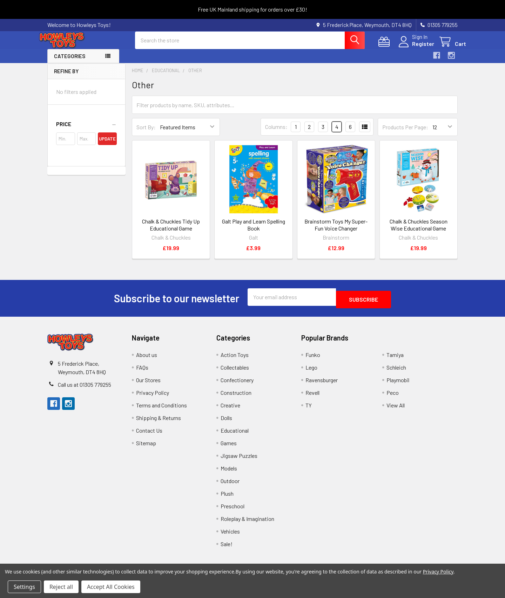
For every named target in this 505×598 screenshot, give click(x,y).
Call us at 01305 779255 (84, 388)
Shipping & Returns (158, 421)
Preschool (232, 510)
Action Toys (235, 358)
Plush (227, 497)
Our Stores (148, 383)
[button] (86, 130)
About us (146, 358)
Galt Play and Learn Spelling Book (253, 231)
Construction (236, 396)
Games (229, 447)
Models (229, 472)
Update (107, 145)
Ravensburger (321, 383)
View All (395, 409)
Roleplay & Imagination (247, 522)
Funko (312, 358)
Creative (230, 409)
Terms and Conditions (161, 409)
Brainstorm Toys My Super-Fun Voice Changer (336, 231)
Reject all (61, 587)
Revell (312, 396)
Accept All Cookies (111, 587)
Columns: (276, 133)
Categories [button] (69, 62)
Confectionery (237, 383)
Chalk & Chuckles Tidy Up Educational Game (171, 231)
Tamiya (395, 358)
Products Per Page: (405, 133)
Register (415, 47)
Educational (235, 434)
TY (308, 409)
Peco (392, 396)
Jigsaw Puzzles (239, 459)
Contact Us (149, 434)
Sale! (227, 547)
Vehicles (230, 535)
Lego (311, 371)
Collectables (235, 371)
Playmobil (397, 383)
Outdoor (230, 484)
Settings (24, 587)
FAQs (142, 371)
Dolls (226, 421)
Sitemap (146, 447)
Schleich (396, 371)
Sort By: (146, 133)
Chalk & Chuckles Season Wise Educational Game (418, 231)
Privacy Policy (152, 396)
